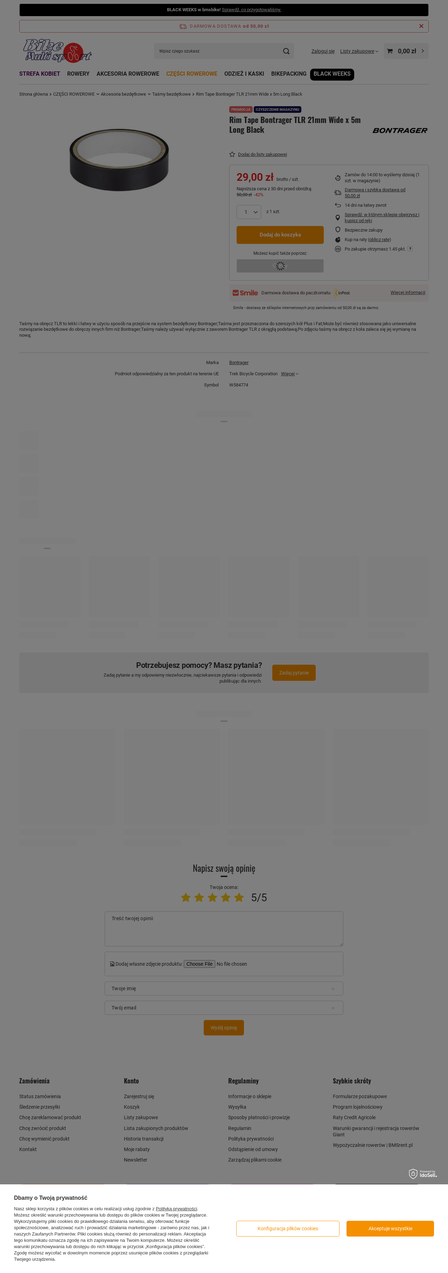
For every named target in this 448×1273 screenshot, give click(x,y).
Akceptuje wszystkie (390, 1228)
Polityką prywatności (176, 1208)
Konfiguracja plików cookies (288, 1228)
